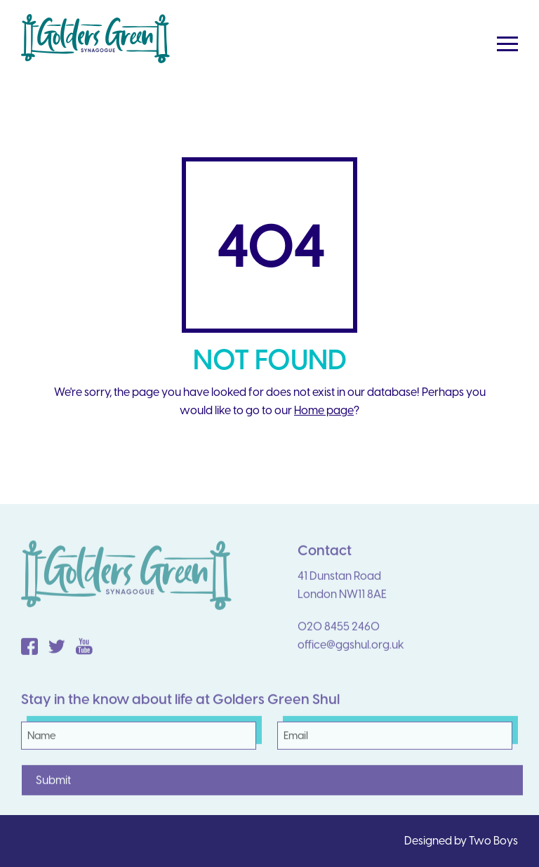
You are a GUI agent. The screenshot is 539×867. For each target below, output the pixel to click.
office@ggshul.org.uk (351, 651)
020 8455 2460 (339, 633)
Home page (324, 410)
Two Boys (493, 840)
